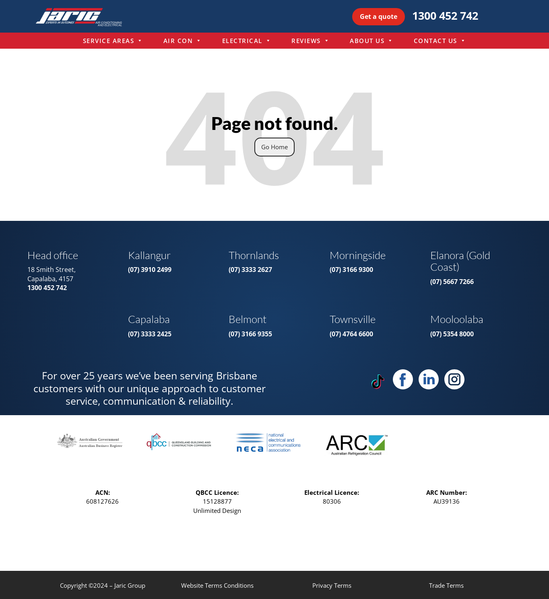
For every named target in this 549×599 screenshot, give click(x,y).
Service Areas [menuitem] (113, 41)
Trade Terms (446, 585)
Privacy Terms (331, 585)
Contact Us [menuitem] (440, 41)
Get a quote (378, 16)
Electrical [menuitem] (247, 41)
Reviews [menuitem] (310, 41)
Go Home (274, 147)
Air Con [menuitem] (182, 41)
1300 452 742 (445, 15)
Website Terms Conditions (217, 585)
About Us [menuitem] (372, 41)
